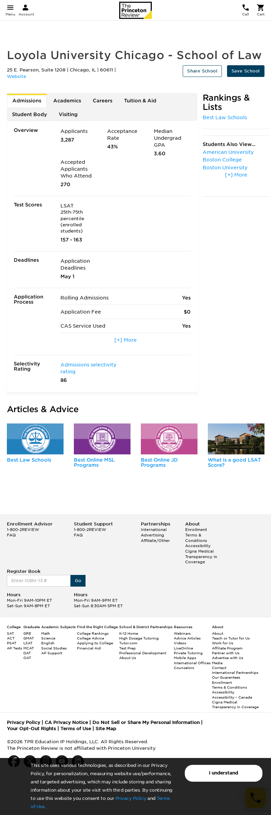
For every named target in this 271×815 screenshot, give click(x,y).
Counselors (184, 668)
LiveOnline (183, 648)
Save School (246, 70)
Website (16, 76)
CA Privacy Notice (66, 722)
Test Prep (127, 648)
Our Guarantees (226, 677)
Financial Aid (89, 648)
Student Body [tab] (29, 114)
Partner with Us (225, 653)
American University (228, 152)
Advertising (152, 535)
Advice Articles (187, 638)
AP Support (51, 653)
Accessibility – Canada (232, 697)
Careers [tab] (102, 100)
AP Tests (14, 648)
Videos (180, 643)
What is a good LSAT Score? (234, 462)
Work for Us (222, 643)
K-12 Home (128, 633)
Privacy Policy (130, 798)
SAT (10, 633)
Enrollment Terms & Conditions (196, 535)
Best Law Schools (225, 117)
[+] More (125, 340)
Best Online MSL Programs (94, 462)
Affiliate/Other (155, 540)
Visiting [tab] (68, 114)
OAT (27, 658)
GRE (27, 633)
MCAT (28, 648)
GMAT (28, 638)
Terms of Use (75, 728)
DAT (27, 653)
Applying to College (95, 643)
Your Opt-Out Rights (31, 728)
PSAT (11, 643)
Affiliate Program (227, 648)
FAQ (11, 535)
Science (48, 638)
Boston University (225, 167)
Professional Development (142, 653)
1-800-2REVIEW (23, 529)
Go (78, 580)
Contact (219, 668)
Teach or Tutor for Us (231, 638)
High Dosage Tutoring (139, 638)
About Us (127, 658)
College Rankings (93, 633)
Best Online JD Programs (159, 462)
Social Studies (54, 648)
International (154, 529)
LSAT (28, 643)
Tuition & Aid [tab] (140, 100)
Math (45, 633)
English (48, 643)
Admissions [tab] (26, 100)
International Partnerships (235, 672)
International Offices (192, 663)
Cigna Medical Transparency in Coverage (201, 556)
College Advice (90, 638)
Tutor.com (128, 643)
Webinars (182, 633)
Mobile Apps (185, 658)
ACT (11, 638)
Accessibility (198, 545)
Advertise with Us (227, 658)
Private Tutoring (188, 653)
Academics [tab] (67, 100)
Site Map (105, 728)
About (217, 633)
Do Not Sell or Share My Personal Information (146, 722)
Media (217, 663)
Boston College (222, 159)
